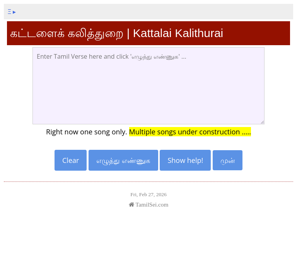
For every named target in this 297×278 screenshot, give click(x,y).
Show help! (185, 160)
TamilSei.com (149, 204)
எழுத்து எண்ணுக (123, 160)
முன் (227, 160)
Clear (70, 160)
